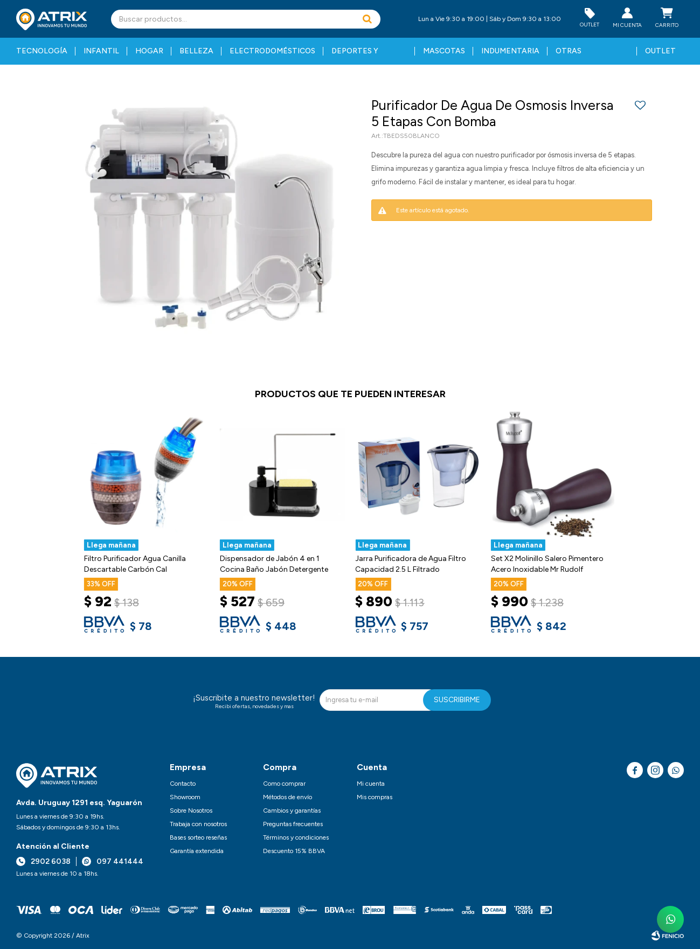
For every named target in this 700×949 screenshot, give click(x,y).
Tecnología (41, 51)
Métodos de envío (287, 797)
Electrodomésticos (272, 51)
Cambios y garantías (292, 810)
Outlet (660, 51)
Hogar (149, 51)
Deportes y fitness (354, 55)
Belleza (196, 51)
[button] (367, 19)
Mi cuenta (371, 783)
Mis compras (374, 797)
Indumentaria (510, 51)
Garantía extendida (197, 851)
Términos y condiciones (296, 837)
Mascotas (444, 51)
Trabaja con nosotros (198, 824)
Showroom (185, 797)
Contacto (183, 783)
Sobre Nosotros (191, 810)
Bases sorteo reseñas (198, 837)
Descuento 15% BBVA (294, 851)
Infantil (101, 51)
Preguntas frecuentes (293, 824)
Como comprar (284, 783)
